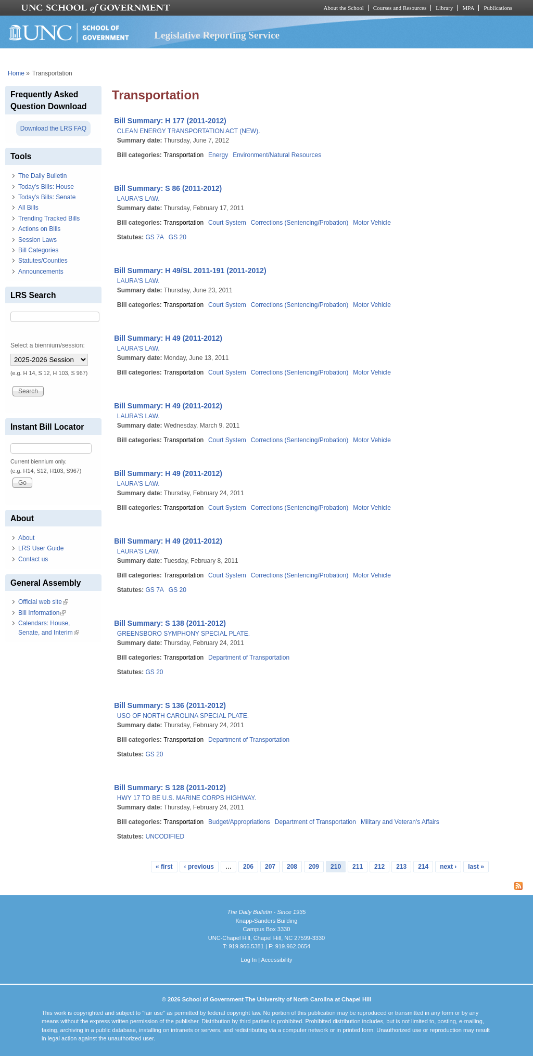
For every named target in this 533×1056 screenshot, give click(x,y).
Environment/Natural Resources (277, 155)
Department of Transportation (248, 657)
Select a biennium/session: (47, 345)
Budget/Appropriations (239, 822)
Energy (218, 155)
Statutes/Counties (43, 260)
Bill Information (42, 612)
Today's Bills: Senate (46, 197)
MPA (468, 8)
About (26, 538)
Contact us (33, 559)
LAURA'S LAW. (138, 198)
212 (379, 866)
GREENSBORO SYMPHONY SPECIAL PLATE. (183, 633)
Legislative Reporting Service (217, 35)
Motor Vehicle (372, 222)
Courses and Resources (399, 8)
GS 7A (154, 237)
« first (164, 866)
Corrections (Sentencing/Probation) (299, 222)
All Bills (28, 207)
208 (292, 866)
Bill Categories (38, 250)
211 (357, 866)
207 (270, 866)
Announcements (41, 271)
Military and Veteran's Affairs (400, 822)
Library (444, 8)
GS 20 (177, 237)
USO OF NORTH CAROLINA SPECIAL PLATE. (183, 715)
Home (16, 73)
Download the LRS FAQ (53, 128)
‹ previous (199, 866)
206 (248, 866)
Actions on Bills (39, 229)
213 (401, 866)
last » (476, 866)
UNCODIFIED (164, 836)
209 (314, 866)
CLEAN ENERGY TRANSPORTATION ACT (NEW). (188, 131)
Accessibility (276, 960)
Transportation (183, 155)
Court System (227, 222)
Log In (248, 960)
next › (448, 866)
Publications (498, 8)
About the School (344, 8)
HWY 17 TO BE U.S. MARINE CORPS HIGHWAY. (186, 798)
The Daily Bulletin (42, 175)
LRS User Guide (41, 548)
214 (423, 866)
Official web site (43, 602)
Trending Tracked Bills (49, 218)
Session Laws (37, 239)
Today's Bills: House (46, 186)
